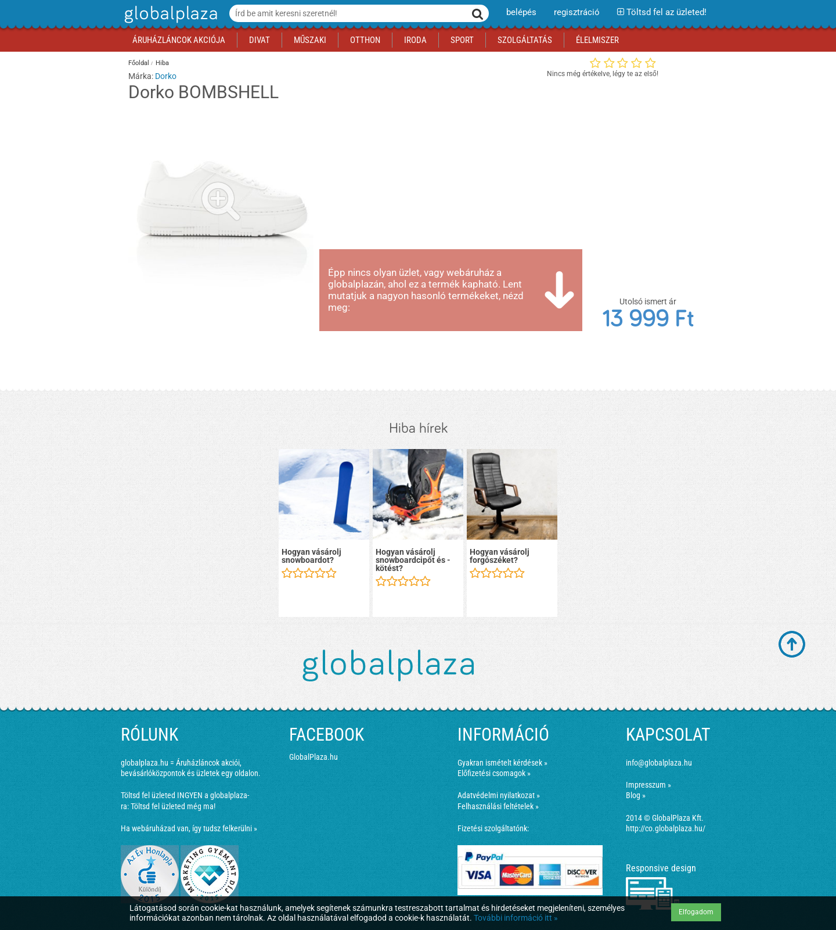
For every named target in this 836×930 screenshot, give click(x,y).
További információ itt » (516, 917)
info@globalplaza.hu (659, 762)
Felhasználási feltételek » (498, 806)
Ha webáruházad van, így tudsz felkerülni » (189, 828)
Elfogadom (696, 912)
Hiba (162, 63)
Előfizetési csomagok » (494, 773)
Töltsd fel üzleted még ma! (173, 806)
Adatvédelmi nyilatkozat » (498, 795)
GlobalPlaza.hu (313, 757)
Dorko (165, 76)
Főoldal (138, 63)
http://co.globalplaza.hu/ (665, 828)
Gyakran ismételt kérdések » (502, 762)
